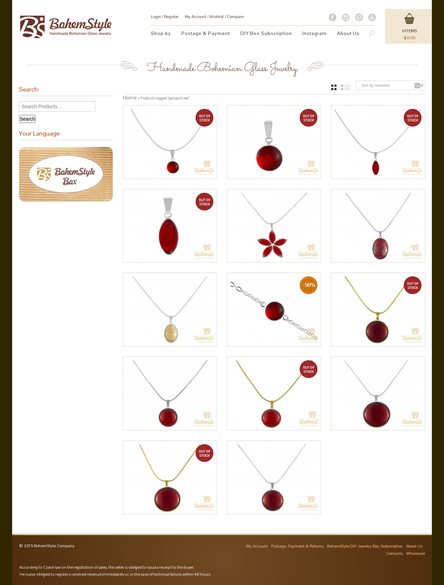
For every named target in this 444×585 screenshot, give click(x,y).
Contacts (394, 553)
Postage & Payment (205, 33)
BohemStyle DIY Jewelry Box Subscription (365, 546)
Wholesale (415, 553)
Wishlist (217, 16)
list (345, 87)
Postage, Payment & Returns (297, 546)
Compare (235, 16)
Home (130, 97)
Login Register (165, 16)
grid (333, 87)
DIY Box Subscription (266, 33)
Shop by (161, 33)
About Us (348, 33)
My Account (195, 16)
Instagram (314, 33)
